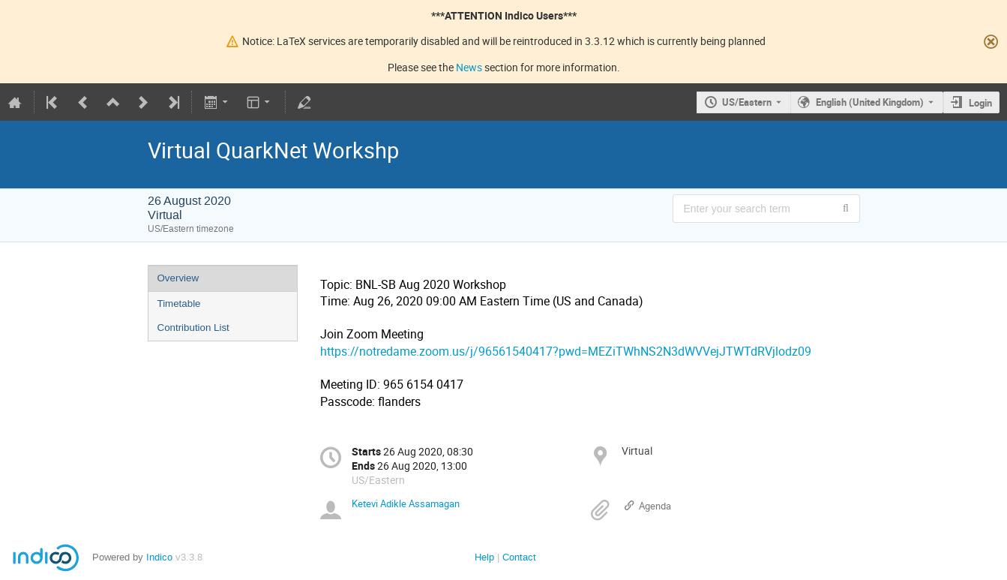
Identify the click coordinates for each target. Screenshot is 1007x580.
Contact (519, 557)
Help (484, 557)
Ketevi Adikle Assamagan (406, 503)
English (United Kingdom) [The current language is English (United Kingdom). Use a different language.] (870, 102)
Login (980, 103)
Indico (159, 557)
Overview (178, 278)
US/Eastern (747, 102)
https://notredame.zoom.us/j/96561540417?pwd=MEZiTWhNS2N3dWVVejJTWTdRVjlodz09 (565, 351)
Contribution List (193, 327)
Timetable (179, 303)
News (469, 67)
